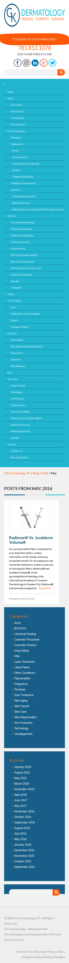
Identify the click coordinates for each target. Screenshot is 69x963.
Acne (17, 623)
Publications (17, 144)
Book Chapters (20, 157)
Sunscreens (17, 353)
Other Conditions (24, 672)
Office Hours (17, 398)
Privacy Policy (56, 951)
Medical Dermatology (21, 228)
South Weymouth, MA (34, 54)
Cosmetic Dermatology (22, 222)
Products (12, 333)
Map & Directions (19, 457)
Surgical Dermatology (22, 274)
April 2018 (20, 794)
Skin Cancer (22, 706)
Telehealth (16, 287)
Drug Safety (21, 650)
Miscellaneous (18, 366)
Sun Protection (23, 722)
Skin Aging (20, 700)
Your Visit (12, 379)
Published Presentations (23, 183)
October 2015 (22, 861)
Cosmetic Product (25, 645)
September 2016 (24, 822)
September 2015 (24, 867)
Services (11, 215)
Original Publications (23, 176)
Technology (21, 728)
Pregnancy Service (20, 242)
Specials (15, 281)
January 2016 (22, 844)
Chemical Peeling (25, 634)
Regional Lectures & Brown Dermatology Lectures (38, 209)
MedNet (59, 957)
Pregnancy (21, 684)
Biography (16, 137)
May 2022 (20, 778)
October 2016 (22, 817)
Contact (11, 444)
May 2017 (20, 805)
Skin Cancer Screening (22, 261)
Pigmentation (22, 678)
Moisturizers (17, 339)
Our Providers (18, 124)
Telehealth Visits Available (34, 39)
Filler (17, 656)
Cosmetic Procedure (27, 639)
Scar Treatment (23, 695)
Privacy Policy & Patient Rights (26, 418)
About (10, 98)
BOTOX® (20, 628)
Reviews (16, 170)
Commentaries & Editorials (26, 163)
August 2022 (22, 772)
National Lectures (21, 202)
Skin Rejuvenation (25, 717)
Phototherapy (18, 248)
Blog (9, 372)
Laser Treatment (24, 661)
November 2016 (24, 811)
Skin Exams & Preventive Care (26, 268)
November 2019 (24, 789)
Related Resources (20, 431)
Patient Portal (18, 385)
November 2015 (24, 855)
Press (14, 307)
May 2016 (20, 839)
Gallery (11, 294)
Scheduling (16, 392)
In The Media (14, 300)
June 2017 (20, 800)
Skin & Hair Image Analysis (24, 255)
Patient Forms (18, 405)
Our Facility (16, 104)
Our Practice (17, 111)
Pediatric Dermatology (22, 235)
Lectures (15, 189)
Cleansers (16, 359)
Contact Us (17, 450)
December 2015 (24, 850)
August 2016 (22, 828)
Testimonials (17, 118)
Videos (14, 320)
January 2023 (22, 767)
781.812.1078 (34, 48)
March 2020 (21, 783)
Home (10, 91)
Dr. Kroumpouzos (16, 131)
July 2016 (20, 833)
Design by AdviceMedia (36, 957)
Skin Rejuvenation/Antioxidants (27, 346)
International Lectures (23, 196)
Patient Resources (20, 424)
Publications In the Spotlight (25, 313)
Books (15, 150)
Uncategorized (23, 734)
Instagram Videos (20, 326)
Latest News (22, 667)
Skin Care (20, 711)
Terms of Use (24, 951)
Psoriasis (20, 689)
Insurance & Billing (20, 411)
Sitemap (40, 951)
